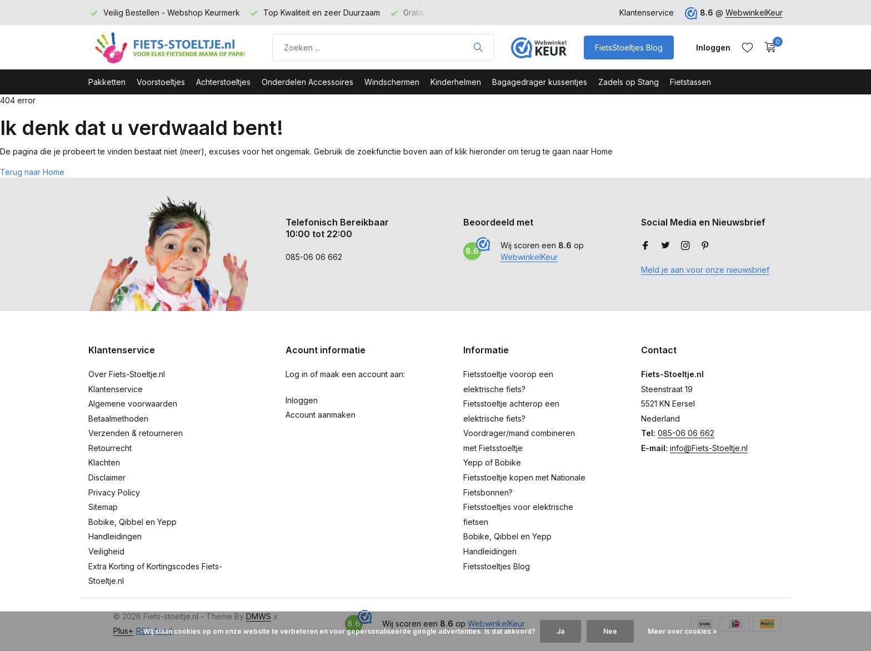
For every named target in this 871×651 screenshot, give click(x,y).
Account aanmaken (321, 414)
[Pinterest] (705, 246)
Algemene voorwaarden (132, 403)
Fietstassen (690, 82)
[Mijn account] (713, 47)
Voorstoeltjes (161, 82)
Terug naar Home (32, 172)
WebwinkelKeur (754, 12)
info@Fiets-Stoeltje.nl (709, 448)
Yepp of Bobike (492, 462)
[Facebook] (645, 246)
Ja (560, 631)
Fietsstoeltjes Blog (496, 566)
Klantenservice (646, 12)
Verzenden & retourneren (135, 433)
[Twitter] (665, 246)
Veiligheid (106, 551)
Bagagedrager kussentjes (539, 82)
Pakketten (107, 82)
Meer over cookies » (682, 631)
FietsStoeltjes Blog (629, 47)
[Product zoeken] (383, 47)
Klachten (104, 462)
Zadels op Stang (628, 82)
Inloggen (302, 400)
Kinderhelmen (456, 82)
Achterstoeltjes (223, 82)
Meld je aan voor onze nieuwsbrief (705, 269)
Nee (610, 631)
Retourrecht (110, 448)
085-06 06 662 (686, 433)
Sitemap (103, 507)
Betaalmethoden (118, 418)
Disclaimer (107, 477)
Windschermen (391, 82)
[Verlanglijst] (747, 47)
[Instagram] (685, 246)
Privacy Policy (114, 492)
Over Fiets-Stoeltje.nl (126, 374)
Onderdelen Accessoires (307, 82)
